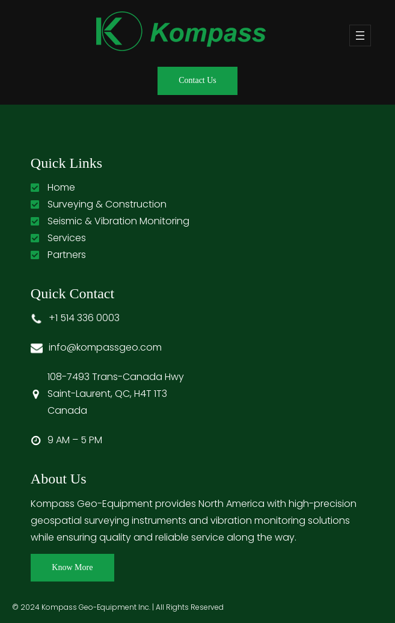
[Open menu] (360, 35)
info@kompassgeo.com (105, 347)
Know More (72, 567)
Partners (66, 255)
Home (61, 187)
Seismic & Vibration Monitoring (118, 221)
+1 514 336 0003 (84, 318)
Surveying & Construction (107, 204)
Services (66, 238)
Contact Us (197, 80)
